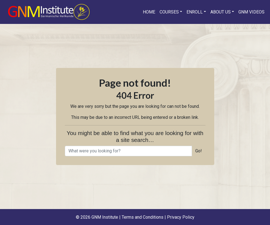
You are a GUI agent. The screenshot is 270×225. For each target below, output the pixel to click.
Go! (198, 150)
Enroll (195, 12)
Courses (169, 12)
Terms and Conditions (142, 217)
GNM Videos (251, 12)
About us (220, 12)
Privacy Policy (180, 217)
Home (149, 12)
